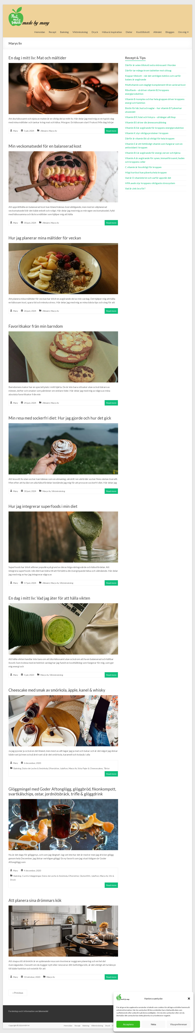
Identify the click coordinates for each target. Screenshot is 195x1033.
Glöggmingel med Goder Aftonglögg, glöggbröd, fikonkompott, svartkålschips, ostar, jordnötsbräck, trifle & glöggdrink (62, 791)
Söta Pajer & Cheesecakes (90, 768)
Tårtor (107, 768)
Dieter (129, 31)
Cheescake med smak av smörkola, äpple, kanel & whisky (57, 690)
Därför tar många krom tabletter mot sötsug (148, 70)
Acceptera (128, 1024)
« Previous (17, 992)
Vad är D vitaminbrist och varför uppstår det (148, 177)
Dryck (95, 31)
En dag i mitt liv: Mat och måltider (37, 57)
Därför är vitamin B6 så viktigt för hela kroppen (149, 138)
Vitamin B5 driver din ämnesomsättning (145, 122)
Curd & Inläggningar (31, 876)
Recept (52, 31)
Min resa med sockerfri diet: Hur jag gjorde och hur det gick (60, 418)
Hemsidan (39, 31)
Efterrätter (54, 768)
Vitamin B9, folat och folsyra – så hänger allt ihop (150, 117)
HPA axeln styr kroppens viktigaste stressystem (150, 183)
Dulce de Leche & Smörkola (35, 768)
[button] (188, 998)
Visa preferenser (178, 1024)
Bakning (64, 31)
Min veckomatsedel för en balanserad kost (45, 146)
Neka (153, 1024)
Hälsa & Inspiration (112, 31)
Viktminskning (80, 31)
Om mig (182, 31)
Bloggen (169, 31)
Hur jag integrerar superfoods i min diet (43, 506)
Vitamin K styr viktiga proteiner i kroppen (146, 133)
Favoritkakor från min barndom (36, 326)
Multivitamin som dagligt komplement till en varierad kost (155, 84)
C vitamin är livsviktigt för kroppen (143, 167)
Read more (111, 130)
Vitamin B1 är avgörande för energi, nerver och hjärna (152, 152)
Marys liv (53, 130)
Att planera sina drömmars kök (35, 900)
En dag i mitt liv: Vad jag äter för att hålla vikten (49, 598)
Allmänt (157, 31)
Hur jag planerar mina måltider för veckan (45, 237)
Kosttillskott (143, 31)
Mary (15, 130)
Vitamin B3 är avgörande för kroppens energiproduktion (154, 127)
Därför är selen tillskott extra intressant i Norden (150, 65)
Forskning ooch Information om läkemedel (28, 1011)
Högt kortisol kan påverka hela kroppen (146, 172)
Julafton (64, 768)
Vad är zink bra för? (135, 188)
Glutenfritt (85, 876)
